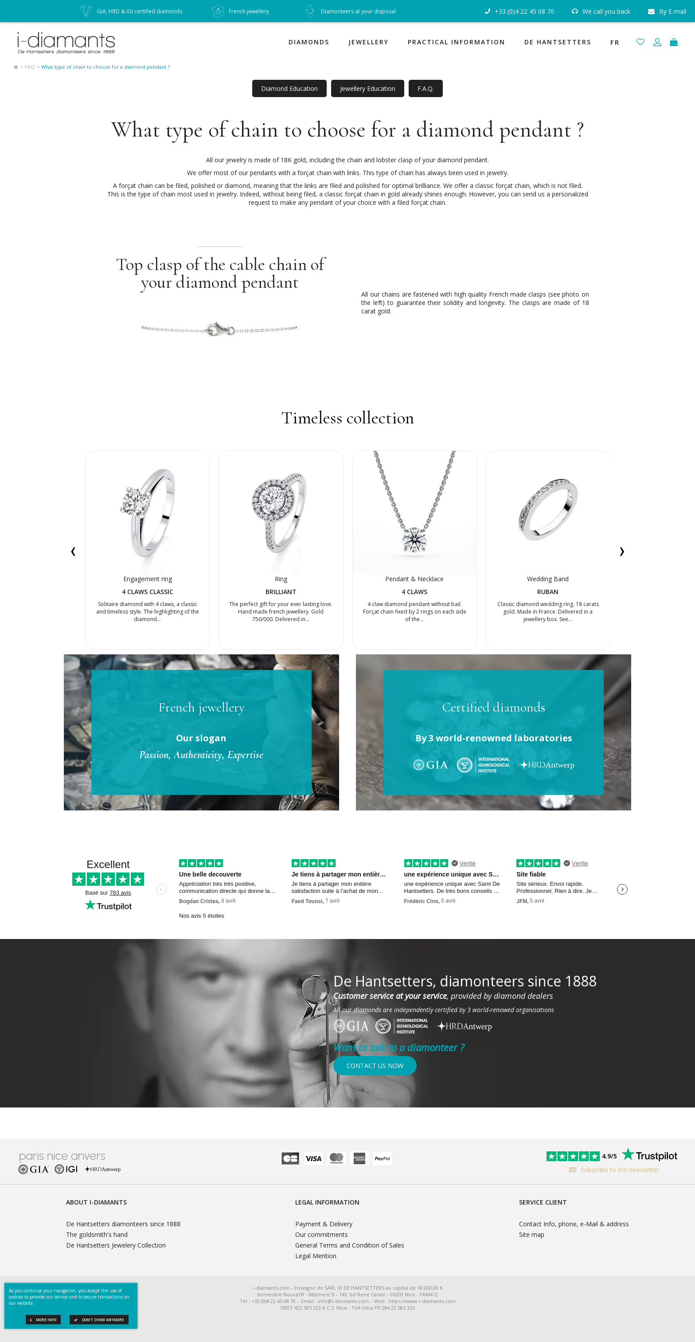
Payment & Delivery (323, 1224)
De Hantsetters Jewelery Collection (116, 1245)
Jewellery (368, 42)
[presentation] (73, 550)
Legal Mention (315, 1256)
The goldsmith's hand (97, 1234)
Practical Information (456, 42)
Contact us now (375, 1065)
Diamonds (309, 42)
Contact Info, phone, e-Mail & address (574, 1224)
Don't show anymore (99, 1319)
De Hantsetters (557, 42)
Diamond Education (289, 88)
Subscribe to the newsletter (612, 1170)
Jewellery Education (367, 88)
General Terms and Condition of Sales (349, 1245)
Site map (531, 1234)
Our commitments (321, 1234)
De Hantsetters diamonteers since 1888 (123, 1224)
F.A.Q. (426, 88)
